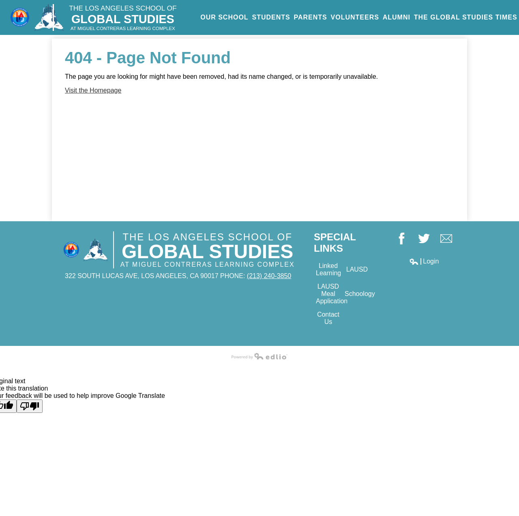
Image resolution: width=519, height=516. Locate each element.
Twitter (424, 239)
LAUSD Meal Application (329, 293)
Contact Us (328, 318)
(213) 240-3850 (269, 275)
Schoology (358, 293)
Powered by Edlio (259, 356)
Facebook (402, 239)
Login (424, 261)
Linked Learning (328, 269)
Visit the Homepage (93, 90)
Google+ (446, 239)
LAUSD (357, 269)
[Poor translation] (30, 406)
